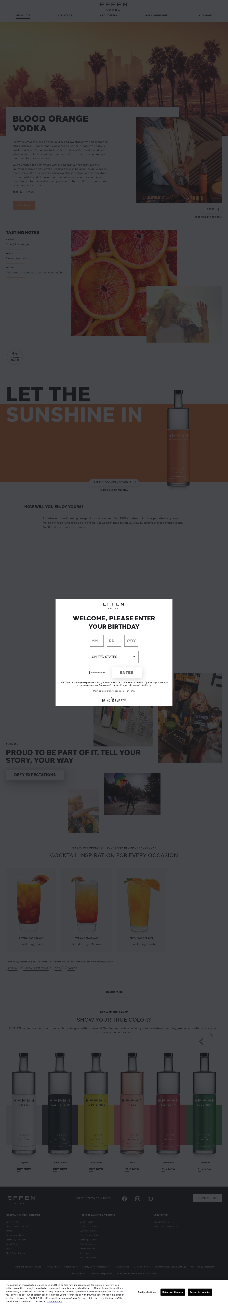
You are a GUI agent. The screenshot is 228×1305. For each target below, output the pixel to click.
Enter (126, 672)
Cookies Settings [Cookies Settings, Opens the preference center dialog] (147, 1292)
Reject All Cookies (172, 1292)
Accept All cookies (200, 1292)
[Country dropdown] (114, 657)
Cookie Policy (54, 1301)
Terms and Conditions (109, 685)
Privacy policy (127, 685)
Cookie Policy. (144, 685)
